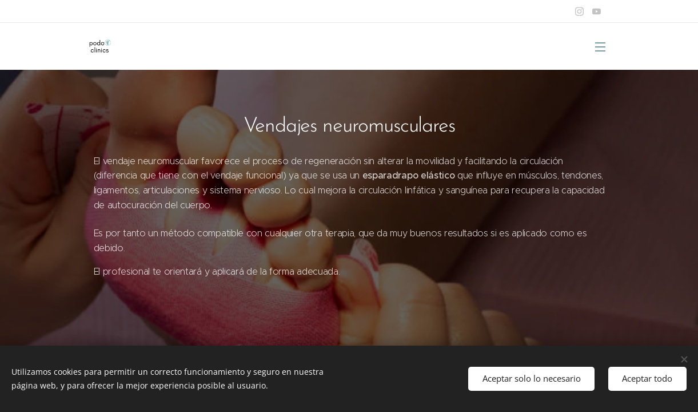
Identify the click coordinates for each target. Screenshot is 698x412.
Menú (600, 46)
